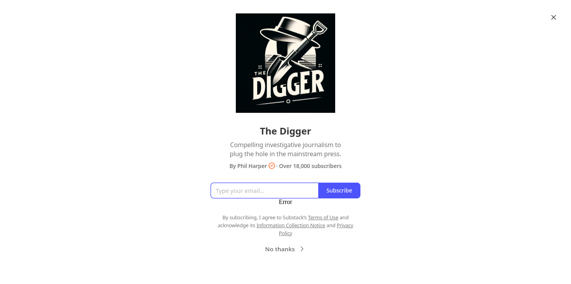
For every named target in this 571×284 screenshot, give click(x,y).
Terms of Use (323, 217)
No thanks (285, 249)
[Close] (554, 17)
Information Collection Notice (290, 225)
